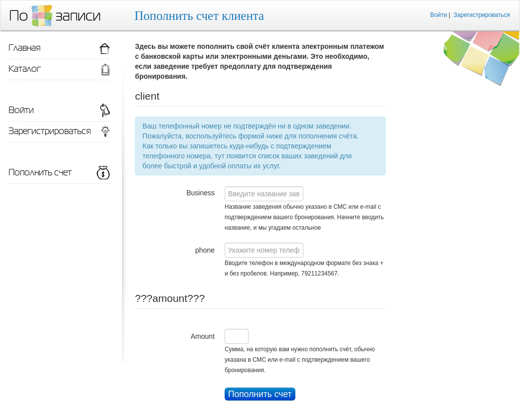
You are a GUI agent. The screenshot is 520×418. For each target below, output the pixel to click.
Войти (438, 14)
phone (205, 250)
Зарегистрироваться (482, 14)
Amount (203, 336)
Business (200, 193)
